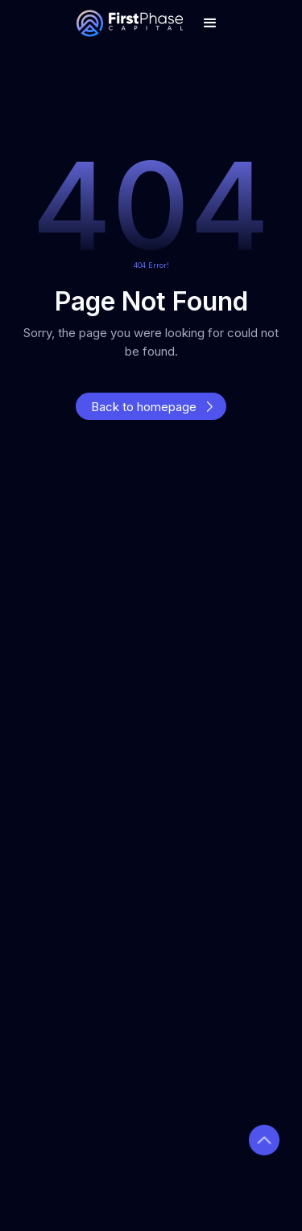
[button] (210, 23)
